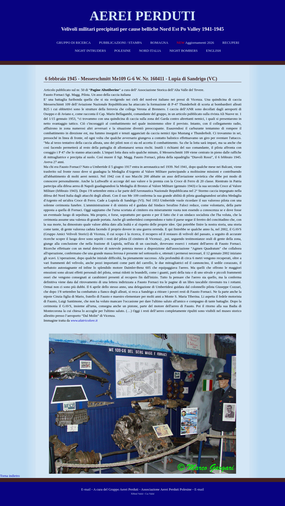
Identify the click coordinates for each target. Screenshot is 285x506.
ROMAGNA (159, 43)
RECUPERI (230, 43)
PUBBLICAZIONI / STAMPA (120, 43)
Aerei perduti (142, 15)
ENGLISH (213, 51)
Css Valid (149, 493)
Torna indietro (10, 476)
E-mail (85, 489)
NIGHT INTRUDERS (90, 51)
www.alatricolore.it (84, 320)
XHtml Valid (137, 493)
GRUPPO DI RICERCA (73, 43)
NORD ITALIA (150, 51)
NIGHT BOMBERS (184, 51)
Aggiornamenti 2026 (195, 43)
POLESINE (122, 51)
